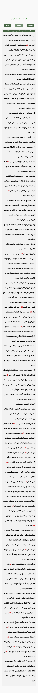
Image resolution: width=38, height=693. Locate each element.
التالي (7, 25)
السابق (30, 25)
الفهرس (19, 25)
